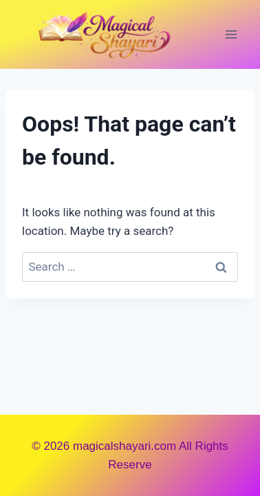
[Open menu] (230, 34)
